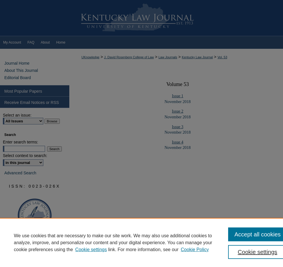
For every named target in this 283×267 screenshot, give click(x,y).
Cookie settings (91, 249)
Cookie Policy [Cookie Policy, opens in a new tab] (195, 249)
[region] (141, 242)
